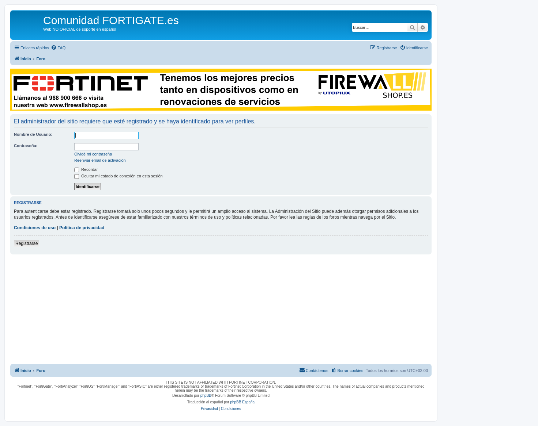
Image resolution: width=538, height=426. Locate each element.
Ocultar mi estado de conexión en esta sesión (118, 176)
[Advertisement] (221, 309)
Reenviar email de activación (100, 160)
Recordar (86, 169)
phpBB (205, 396)
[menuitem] (58, 47)
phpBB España (242, 402)
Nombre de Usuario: (33, 134)
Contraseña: (25, 145)
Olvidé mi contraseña (93, 154)
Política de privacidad (81, 227)
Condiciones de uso (35, 227)
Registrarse (26, 243)
